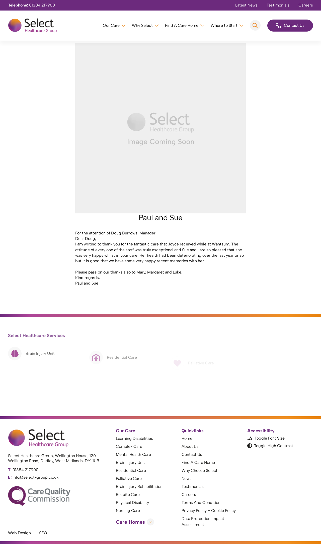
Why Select (142, 25)
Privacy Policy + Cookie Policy (209, 510)
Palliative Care (129, 478)
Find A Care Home (181, 25)
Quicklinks (193, 431)
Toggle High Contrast (270, 445)
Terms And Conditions (202, 502)
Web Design (19, 532)
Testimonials (278, 5)
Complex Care (129, 446)
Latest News (246, 5)
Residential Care (131, 470)
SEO (43, 532)
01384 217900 (31, 5)
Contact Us (290, 25)
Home (187, 438)
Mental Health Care (133, 454)
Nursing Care (128, 510)
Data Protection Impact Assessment (203, 521)
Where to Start (224, 25)
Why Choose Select (199, 470)
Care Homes (135, 521)
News (187, 478)
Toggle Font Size (266, 438)
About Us (190, 446)
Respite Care (128, 494)
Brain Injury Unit (130, 462)
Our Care (111, 25)
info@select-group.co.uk (33, 477)
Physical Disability (132, 502)
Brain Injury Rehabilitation (139, 486)
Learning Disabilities (134, 438)
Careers (305, 5)
